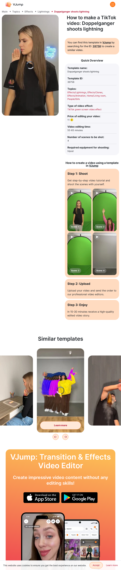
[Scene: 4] (105, 253)
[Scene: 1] (79, 210)
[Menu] (112, 4)
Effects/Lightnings (76, 92)
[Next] (65, 437)
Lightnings (43, 11)
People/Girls (73, 99)
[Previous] (56, 437)
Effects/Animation (76, 95)
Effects (29, 11)
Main (5, 11)
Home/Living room (96, 95)
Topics (16, 11)
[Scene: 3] (79, 253)
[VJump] (14, 4)
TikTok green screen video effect (84, 109)
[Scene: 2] (105, 210)
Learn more (112, 565)
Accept (96, 565)
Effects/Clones (94, 92)
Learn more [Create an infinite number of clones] (60, 425)
